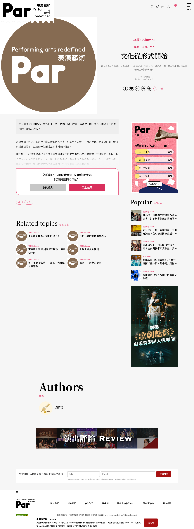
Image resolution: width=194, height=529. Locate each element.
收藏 (161, 88)
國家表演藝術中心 (125, 503)
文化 (31, 124)
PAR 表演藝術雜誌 (25, 503)
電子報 (105, 503)
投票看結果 (154, 184)
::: (182, 4)
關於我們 (54, 503)
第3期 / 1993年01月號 (144, 79)
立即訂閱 (164, 474)
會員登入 (47, 187)
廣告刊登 (89, 503)
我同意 (151, 522)
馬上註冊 (87, 187)
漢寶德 (147, 76)
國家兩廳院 (148, 503)
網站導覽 (166, 503)
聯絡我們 (72, 503)
